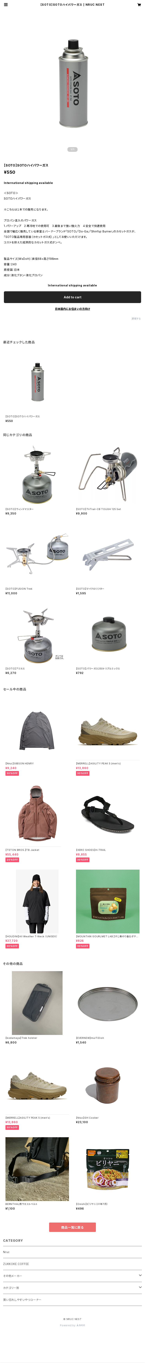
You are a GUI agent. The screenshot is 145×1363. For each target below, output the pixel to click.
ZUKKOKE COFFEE (16, 1264)
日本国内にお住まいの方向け (72, 308)
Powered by (72, 1325)
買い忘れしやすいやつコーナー (22, 1299)
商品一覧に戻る (72, 1227)
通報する (136, 318)
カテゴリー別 (11, 1287)
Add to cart (72, 297)
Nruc (6, 1252)
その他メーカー (12, 1276)
